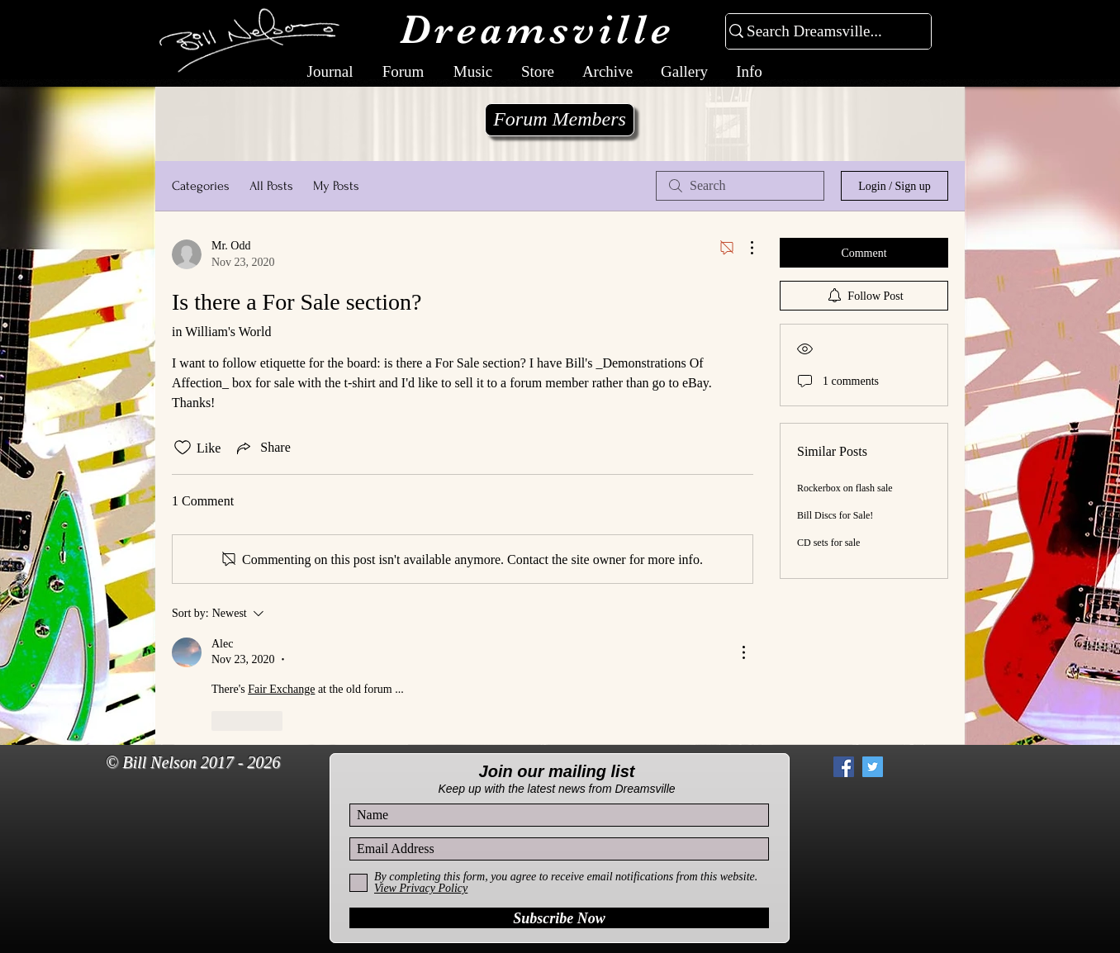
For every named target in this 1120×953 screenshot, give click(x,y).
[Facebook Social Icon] (843, 766)
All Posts (271, 185)
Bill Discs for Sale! (835, 515)
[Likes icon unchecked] (182, 448)
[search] (740, 186)
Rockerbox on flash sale (845, 488)
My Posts (336, 185)
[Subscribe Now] (559, 918)
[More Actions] (743, 248)
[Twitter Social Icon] (872, 766)
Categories (201, 185)
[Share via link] (262, 448)
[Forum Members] (559, 119)
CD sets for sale (828, 542)
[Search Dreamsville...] (821, 32)
